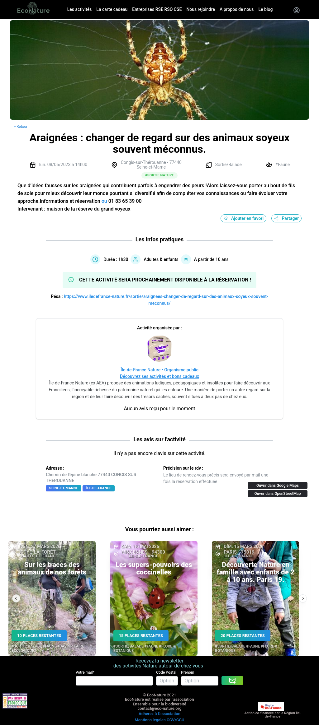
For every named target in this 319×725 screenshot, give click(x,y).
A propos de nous (237, 9)
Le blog (266, 9)
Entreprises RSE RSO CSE (157, 9)
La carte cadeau (111, 9)
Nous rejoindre (200, 9)
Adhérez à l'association (159, 713)
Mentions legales (150, 720)
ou (104, 201)
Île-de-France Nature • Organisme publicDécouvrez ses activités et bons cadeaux (159, 373)
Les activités (79, 9)
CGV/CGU (175, 720)
